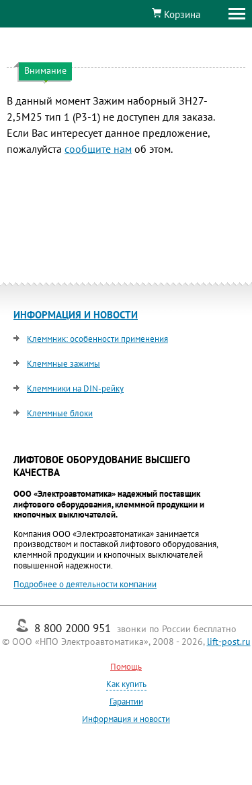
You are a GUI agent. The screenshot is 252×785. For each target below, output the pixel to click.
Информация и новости (126, 719)
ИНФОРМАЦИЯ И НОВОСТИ (75, 314)
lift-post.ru (229, 642)
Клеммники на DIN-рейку (75, 388)
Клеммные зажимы (63, 363)
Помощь (126, 666)
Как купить (126, 684)
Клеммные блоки (60, 413)
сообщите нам (98, 149)
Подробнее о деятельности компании (85, 584)
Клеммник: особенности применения (97, 339)
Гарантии (126, 701)
